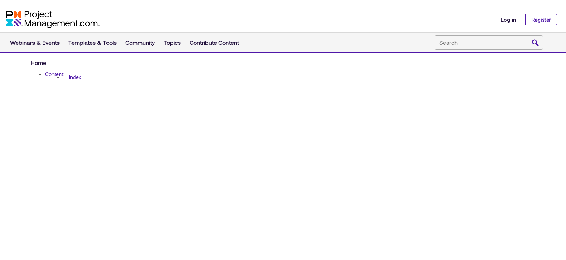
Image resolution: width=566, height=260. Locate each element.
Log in (508, 19)
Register (541, 20)
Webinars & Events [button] (35, 42)
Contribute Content (214, 42)
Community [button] (140, 42)
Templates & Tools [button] (92, 42)
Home (38, 62)
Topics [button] (172, 42)
